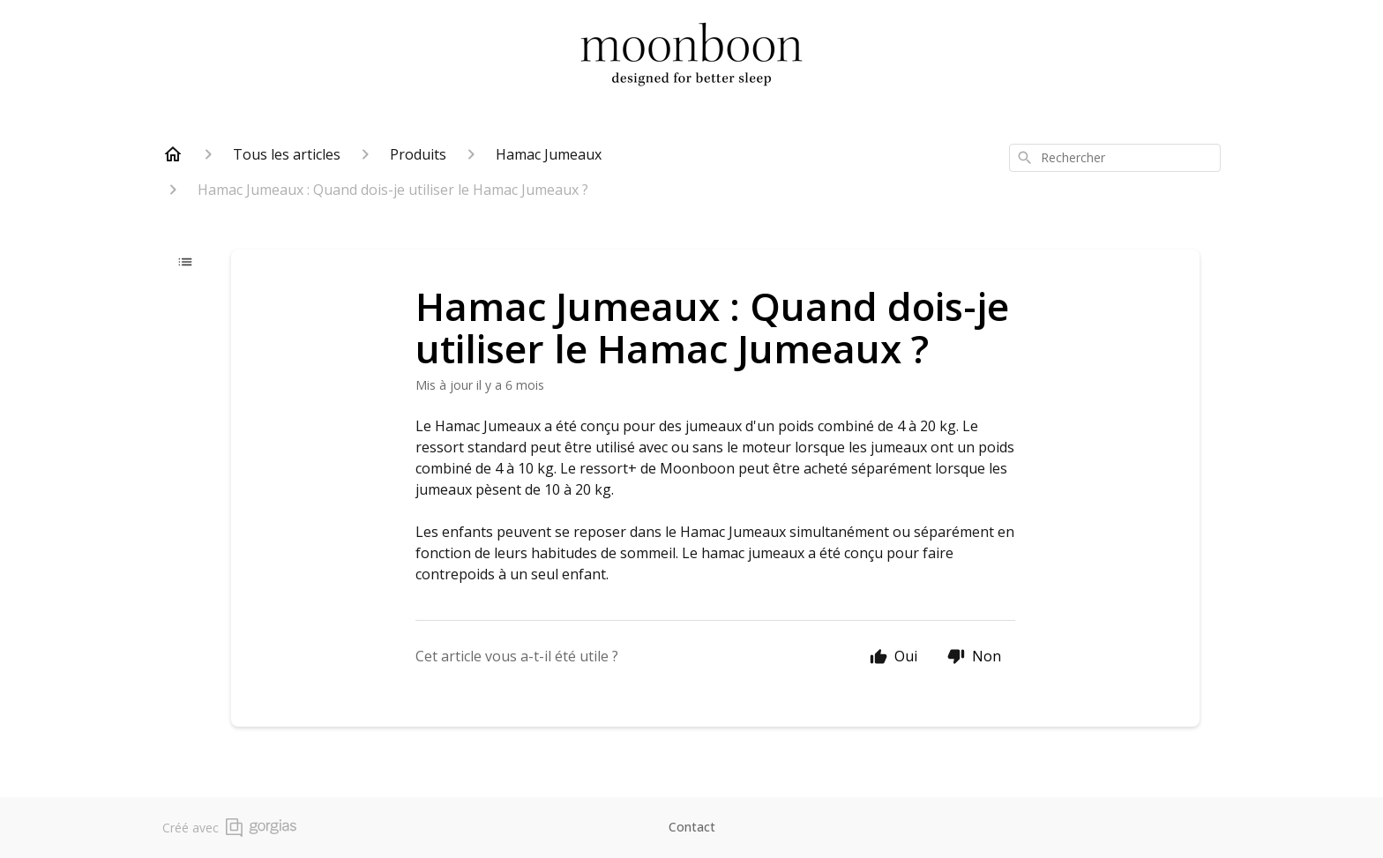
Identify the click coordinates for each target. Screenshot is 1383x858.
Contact (692, 826)
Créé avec (229, 827)
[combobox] (1115, 158)
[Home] (172, 154)
